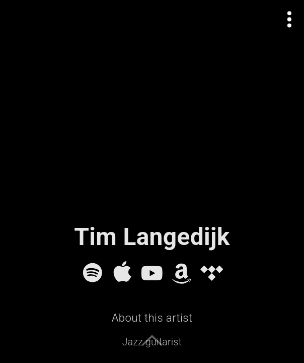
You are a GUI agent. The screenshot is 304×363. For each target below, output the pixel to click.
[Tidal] (211, 272)
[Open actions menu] (289, 19)
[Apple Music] (122, 272)
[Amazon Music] (181, 272)
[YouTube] (152, 272)
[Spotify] (92, 272)
